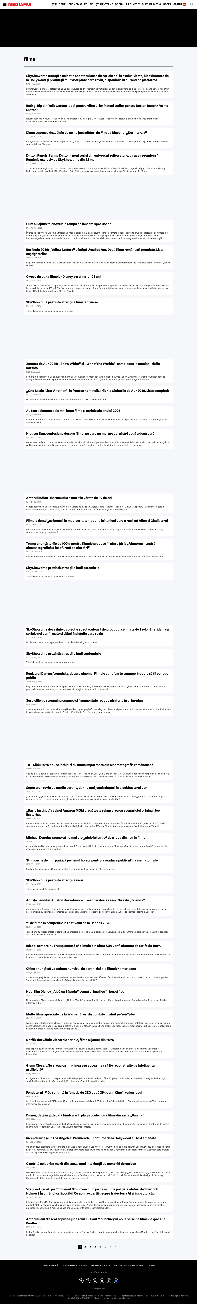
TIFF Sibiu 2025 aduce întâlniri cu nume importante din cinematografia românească (89, 765)
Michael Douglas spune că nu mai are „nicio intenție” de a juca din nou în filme (85, 837)
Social (119, 4)
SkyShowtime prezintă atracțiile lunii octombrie (62, 568)
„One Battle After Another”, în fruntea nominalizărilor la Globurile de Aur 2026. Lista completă (97, 391)
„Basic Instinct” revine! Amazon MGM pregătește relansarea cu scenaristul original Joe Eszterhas (93, 813)
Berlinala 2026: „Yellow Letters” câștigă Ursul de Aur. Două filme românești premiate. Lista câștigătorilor (95, 252)
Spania (177, 4)
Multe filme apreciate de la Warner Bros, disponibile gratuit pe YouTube (80, 1014)
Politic (88, 4)
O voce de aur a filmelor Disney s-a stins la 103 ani (63, 277)
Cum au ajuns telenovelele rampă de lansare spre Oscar (68, 224)
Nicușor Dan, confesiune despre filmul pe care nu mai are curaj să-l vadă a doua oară (90, 433)
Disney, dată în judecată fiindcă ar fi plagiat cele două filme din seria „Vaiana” (85, 1115)
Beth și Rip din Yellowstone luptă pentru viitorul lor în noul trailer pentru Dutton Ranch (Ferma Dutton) (97, 108)
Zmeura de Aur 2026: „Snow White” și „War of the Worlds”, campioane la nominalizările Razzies (93, 366)
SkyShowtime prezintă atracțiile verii (54, 880)
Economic (75, 4)
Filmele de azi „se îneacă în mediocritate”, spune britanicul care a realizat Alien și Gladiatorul (97, 521)
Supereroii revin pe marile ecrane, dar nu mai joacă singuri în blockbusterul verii (87, 788)
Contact (152, 1265)
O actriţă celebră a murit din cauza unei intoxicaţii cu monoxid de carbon (81, 1164)
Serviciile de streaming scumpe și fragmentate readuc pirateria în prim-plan (84, 700)
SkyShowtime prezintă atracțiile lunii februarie (62, 302)
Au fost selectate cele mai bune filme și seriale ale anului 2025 (73, 411)
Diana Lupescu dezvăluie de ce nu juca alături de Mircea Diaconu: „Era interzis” (86, 133)
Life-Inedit (133, 4)
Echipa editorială (49, 1265)
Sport (167, 4)
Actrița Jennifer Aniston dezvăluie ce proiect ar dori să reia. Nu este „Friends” (85, 900)
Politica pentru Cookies (74, 1265)
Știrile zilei (59, 4)
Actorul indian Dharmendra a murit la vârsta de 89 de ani (69, 498)
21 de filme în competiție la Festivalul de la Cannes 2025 (68, 923)
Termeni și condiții (100, 1265)
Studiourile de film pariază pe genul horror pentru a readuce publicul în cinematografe (92, 860)
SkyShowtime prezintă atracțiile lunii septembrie (63, 653)
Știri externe (104, 4)
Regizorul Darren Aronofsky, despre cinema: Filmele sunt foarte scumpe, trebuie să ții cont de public (97, 676)
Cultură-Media (151, 4)
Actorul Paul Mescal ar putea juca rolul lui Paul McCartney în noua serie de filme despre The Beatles (95, 1221)
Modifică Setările (98, 1272)
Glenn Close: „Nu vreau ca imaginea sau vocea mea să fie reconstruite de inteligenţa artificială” (90, 1067)
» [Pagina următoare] (110, 1246)
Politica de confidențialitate (128, 1265)
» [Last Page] (116, 1246)
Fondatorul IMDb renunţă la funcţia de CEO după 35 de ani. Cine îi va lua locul (84, 1092)
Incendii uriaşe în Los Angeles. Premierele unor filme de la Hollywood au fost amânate (91, 1138)
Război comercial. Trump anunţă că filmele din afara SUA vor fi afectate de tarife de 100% (93, 946)
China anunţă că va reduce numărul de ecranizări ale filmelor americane (81, 969)
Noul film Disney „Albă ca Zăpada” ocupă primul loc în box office (75, 991)
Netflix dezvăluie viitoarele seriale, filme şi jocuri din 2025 (70, 1040)
